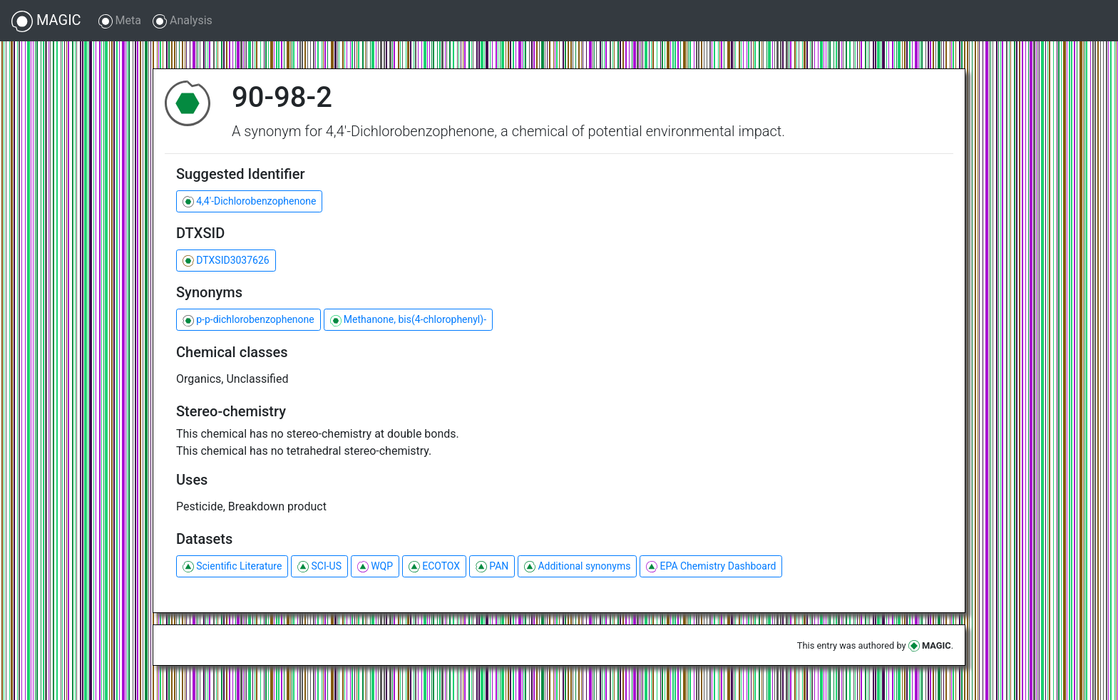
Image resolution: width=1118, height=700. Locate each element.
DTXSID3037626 (226, 260)
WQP (375, 566)
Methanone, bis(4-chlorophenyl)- (408, 320)
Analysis (182, 21)
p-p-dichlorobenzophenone (248, 320)
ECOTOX (434, 566)
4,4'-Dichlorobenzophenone (249, 201)
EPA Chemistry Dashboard (711, 566)
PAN (492, 566)
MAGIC (46, 21)
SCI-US (319, 566)
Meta (119, 21)
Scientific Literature (232, 566)
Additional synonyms (577, 566)
